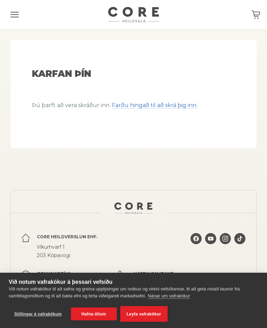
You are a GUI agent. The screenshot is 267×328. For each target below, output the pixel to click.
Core (133, 14)
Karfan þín (256, 14)
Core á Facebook (196, 238)
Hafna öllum (93, 314)
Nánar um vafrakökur (169, 295)
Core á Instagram (225, 238)
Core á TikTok (239, 238)
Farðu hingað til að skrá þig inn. (154, 105)
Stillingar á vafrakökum (38, 314)
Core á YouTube (210, 238)
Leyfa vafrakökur (144, 314)
